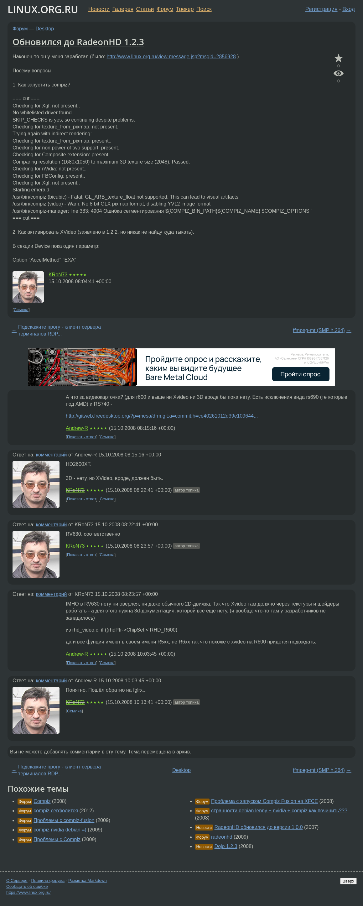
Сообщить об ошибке (27, 886)
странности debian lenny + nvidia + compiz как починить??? (279, 810)
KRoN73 (58, 274)
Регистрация (321, 9)
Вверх (348, 881)
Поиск (204, 9)
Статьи (145, 9)
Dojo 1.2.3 (226, 846)
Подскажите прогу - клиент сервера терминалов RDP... (59, 330)
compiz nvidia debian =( (60, 829)
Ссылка (21, 309)
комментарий (51, 454)
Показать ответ (81, 437)
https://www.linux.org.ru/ (28, 892)
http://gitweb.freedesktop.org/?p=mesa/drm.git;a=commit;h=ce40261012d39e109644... (162, 416)
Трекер (185, 9)
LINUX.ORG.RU (43, 9)
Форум (165, 9)
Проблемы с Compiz (57, 839)
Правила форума (48, 880)
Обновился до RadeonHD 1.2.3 (78, 42)
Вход (348, 9)
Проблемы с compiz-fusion (64, 820)
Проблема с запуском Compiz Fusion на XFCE (264, 801)
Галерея (122, 9)
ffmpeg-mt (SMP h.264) (319, 330)
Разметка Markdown (87, 880)
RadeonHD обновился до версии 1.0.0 (259, 827)
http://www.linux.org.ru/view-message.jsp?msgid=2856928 (171, 56)
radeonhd (221, 837)
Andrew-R (77, 428)
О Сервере (17, 880)
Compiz (42, 801)
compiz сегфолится (56, 810)
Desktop (45, 28)
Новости (99, 9)
